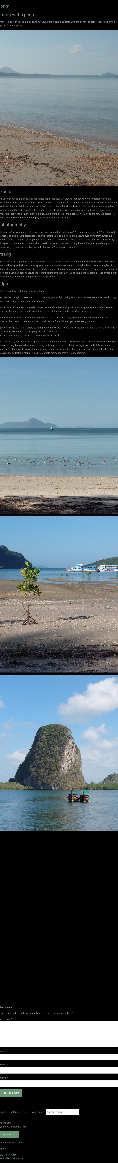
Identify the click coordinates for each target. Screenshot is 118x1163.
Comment (6, 1019)
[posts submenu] (4, 1112)
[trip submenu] (25, 1112)
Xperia (3, 1148)
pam (4, 6)
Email (4, 1064)
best (7, 1126)
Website (4, 1077)
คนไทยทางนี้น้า (8, 1154)
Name (4, 1051)
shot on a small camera (12, 1142)
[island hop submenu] (37, 1112)
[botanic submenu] (15, 1112)
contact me (9, 1134)
